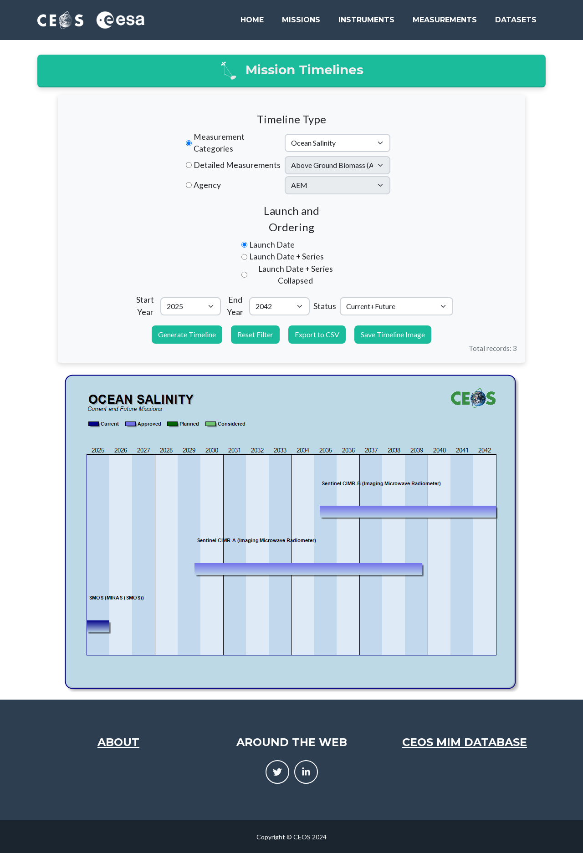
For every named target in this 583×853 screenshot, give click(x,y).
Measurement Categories (219, 142)
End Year (235, 305)
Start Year (145, 305)
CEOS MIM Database (464, 742)
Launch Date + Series (286, 256)
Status (324, 306)
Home (252, 19)
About (118, 742)
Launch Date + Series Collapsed (295, 274)
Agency (207, 185)
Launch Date (272, 244)
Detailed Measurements (237, 165)
